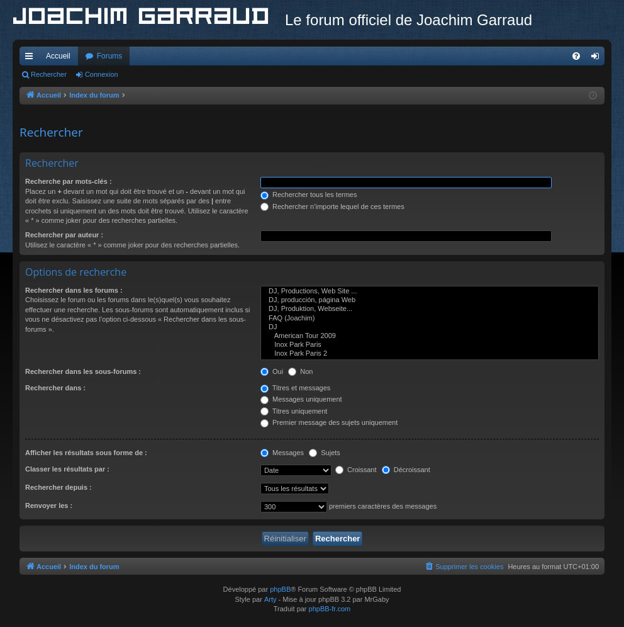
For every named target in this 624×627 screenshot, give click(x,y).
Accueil (58, 56)
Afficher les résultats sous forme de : (86, 452)
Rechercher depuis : (58, 487)
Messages (282, 452)
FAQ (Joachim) (430, 318)
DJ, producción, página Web (430, 300)
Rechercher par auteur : (64, 235)
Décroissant (406, 469)
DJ (430, 327)
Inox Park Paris (430, 345)
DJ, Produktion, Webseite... (430, 309)
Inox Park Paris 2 (430, 353)
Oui (271, 371)
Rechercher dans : (55, 388)
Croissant (356, 469)
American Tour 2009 (430, 336)
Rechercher (49, 74)
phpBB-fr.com (330, 609)
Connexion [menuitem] (597, 58)
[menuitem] (576, 56)
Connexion (101, 74)
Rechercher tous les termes (308, 194)
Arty (270, 599)
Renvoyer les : (48, 505)
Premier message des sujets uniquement (329, 422)
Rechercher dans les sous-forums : (83, 371)
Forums (110, 56)
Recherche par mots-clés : (68, 181)
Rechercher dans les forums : (74, 290)
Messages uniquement (301, 399)
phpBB (280, 589)
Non (300, 371)
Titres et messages (295, 388)
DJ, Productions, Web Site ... (430, 291)
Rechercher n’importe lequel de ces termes (332, 206)
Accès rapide (31, 58)
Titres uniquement (294, 411)
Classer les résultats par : (67, 469)
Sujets (324, 452)
